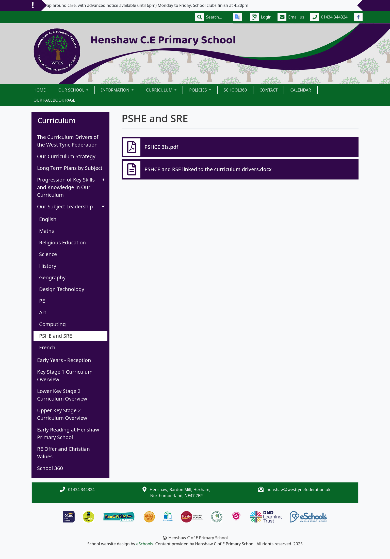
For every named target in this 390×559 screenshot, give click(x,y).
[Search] (216, 17)
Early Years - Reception (64, 360)
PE (42, 300)
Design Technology (61, 289)
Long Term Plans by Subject (69, 168)
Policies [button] (198, 90)
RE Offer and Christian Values (63, 452)
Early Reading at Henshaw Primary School (68, 433)
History (47, 265)
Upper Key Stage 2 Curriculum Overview (62, 414)
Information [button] (115, 90)
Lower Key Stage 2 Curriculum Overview (62, 395)
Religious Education (62, 242)
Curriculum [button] (160, 90)
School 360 (50, 468)
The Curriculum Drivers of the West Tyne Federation (68, 141)
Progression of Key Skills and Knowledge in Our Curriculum (70, 187)
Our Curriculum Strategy (66, 156)
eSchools (144, 544)
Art (42, 312)
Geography (52, 277)
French (47, 347)
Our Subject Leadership (71, 206)
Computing (52, 324)
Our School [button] (72, 90)
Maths (46, 230)
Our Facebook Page (54, 100)
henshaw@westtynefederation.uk (298, 489)
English (47, 219)
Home (40, 90)
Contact (268, 90)
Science (48, 254)
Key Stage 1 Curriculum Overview (64, 375)
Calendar (300, 90)
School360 (235, 90)
